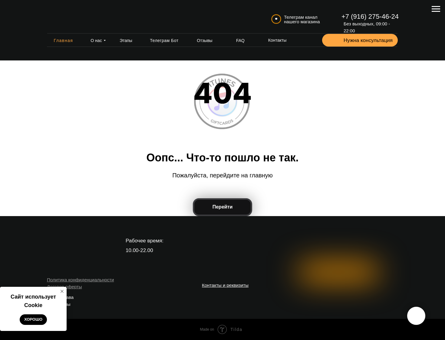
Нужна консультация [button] (368, 40)
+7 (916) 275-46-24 (370, 16)
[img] (71, 16)
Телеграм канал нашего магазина (302, 19)
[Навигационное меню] (436, 9)
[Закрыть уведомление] (62, 291)
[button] (332, 40)
